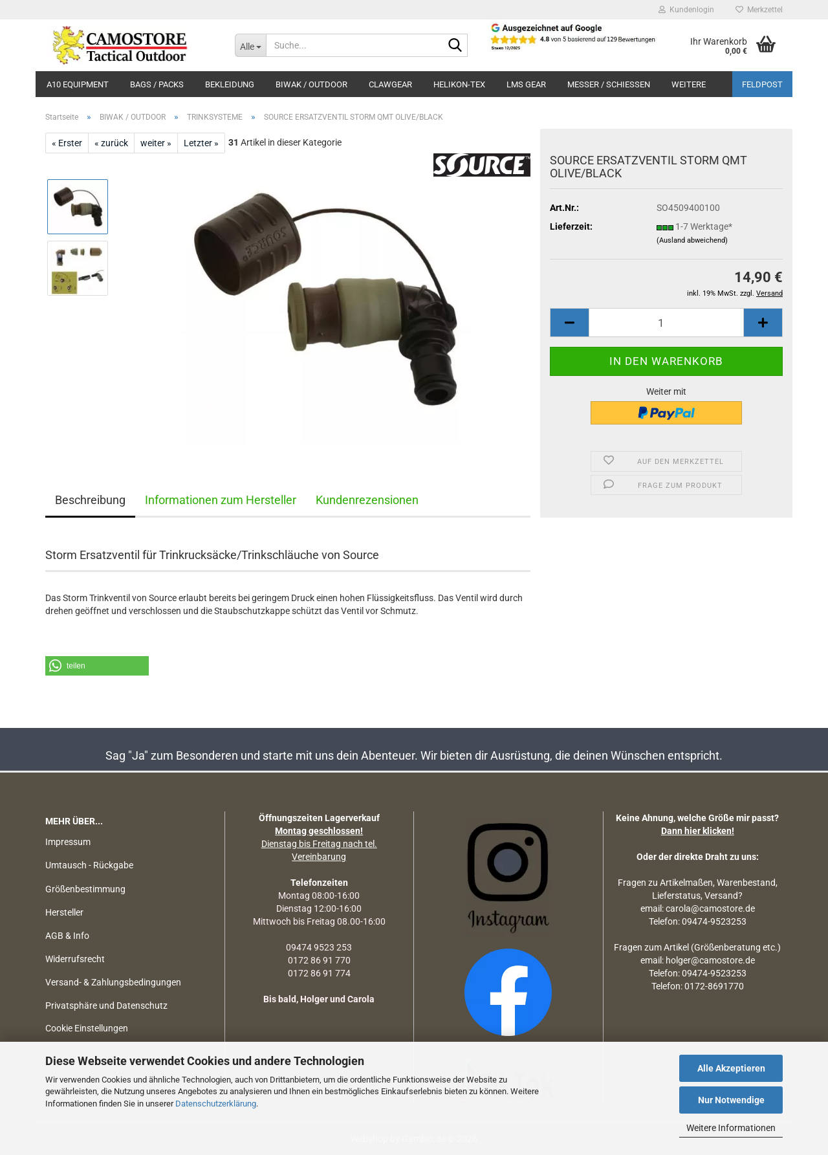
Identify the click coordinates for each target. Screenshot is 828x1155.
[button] (569, 322)
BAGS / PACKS (157, 84)
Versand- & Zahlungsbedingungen (113, 982)
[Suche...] (250, 45)
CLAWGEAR (390, 84)
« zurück (111, 143)
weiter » (155, 143)
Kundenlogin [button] (686, 9)
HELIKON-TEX (459, 84)
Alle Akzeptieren (731, 1068)
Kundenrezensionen (367, 500)
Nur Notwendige (731, 1100)
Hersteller (64, 912)
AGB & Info (67, 935)
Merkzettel (759, 9)
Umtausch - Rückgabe (89, 865)
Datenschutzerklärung (215, 1103)
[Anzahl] (666, 322)
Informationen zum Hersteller (220, 500)
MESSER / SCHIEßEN (608, 84)
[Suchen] (455, 46)
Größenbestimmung (85, 889)
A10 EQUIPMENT (78, 84)
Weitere (688, 84)
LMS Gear (526, 84)
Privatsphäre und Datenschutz (106, 1005)
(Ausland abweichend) (692, 240)
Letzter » (201, 143)
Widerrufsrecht (75, 959)
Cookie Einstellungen (86, 1028)
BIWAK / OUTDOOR (311, 84)
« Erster (67, 143)
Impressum (68, 842)
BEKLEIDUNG (229, 84)
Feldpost (762, 84)
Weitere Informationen (731, 1128)
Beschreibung (90, 500)
